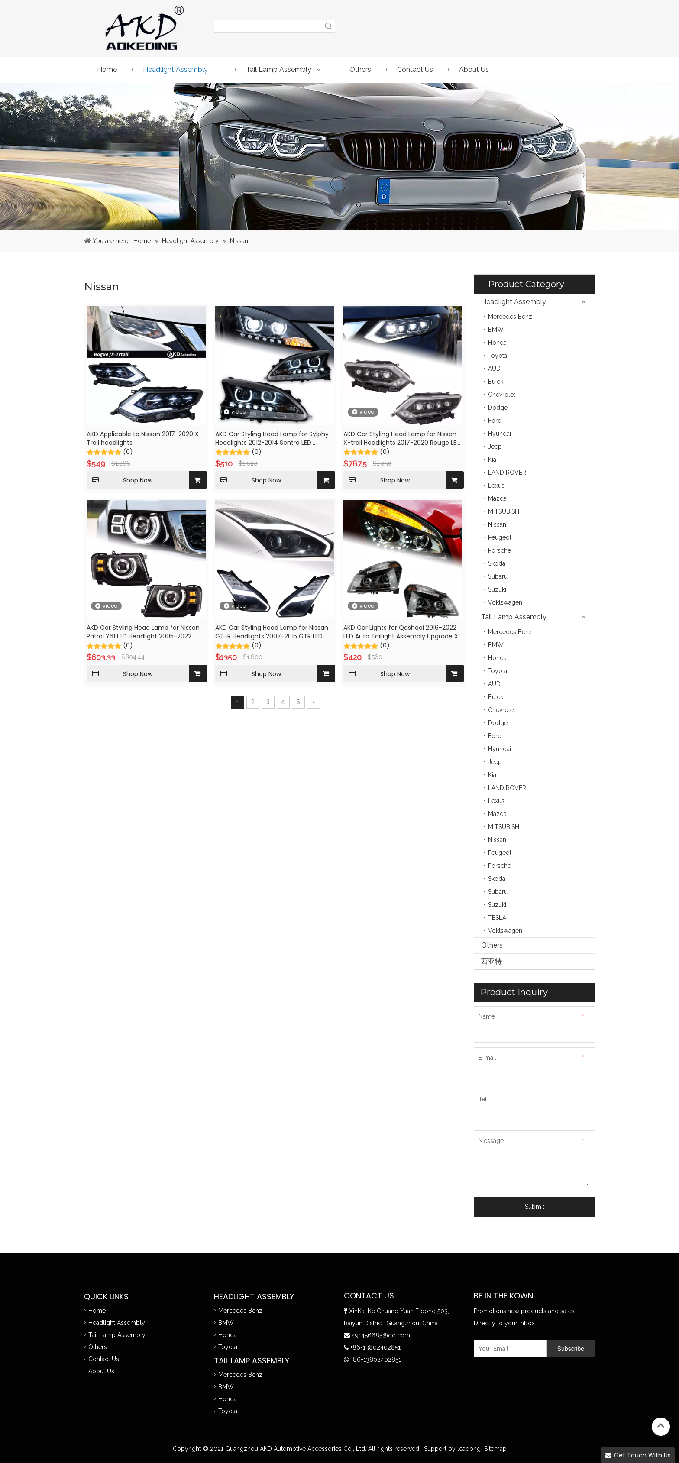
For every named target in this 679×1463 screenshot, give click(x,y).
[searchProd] (268, 26)
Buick (495, 381)
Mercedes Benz (510, 316)
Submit (534, 1206)
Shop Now (119, 480)
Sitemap (495, 1448)
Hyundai (499, 433)
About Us (101, 1371)
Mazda (497, 498)
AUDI (495, 368)
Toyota (497, 355)
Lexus (496, 485)
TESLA (497, 917)
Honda (497, 342)
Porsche (499, 550)
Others (492, 945)
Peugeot (499, 537)
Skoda (496, 563)
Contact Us (103, 1359)
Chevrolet (501, 394)
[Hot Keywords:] (329, 26)
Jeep (495, 446)
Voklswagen (505, 602)
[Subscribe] (570, 1348)
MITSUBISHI (504, 511)
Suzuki (497, 589)
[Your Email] (508, 1348)
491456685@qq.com (381, 1335)
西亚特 (491, 961)
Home (97, 1310)
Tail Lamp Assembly (513, 617)
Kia (492, 459)
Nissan (497, 524)
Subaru (498, 576)
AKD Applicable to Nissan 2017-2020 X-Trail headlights (144, 438)
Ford (494, 420)
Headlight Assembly (513, 302)
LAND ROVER (507, 472)
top (661, 1426)
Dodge (498, 407)
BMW (496, 329)
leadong (469, 1448)
